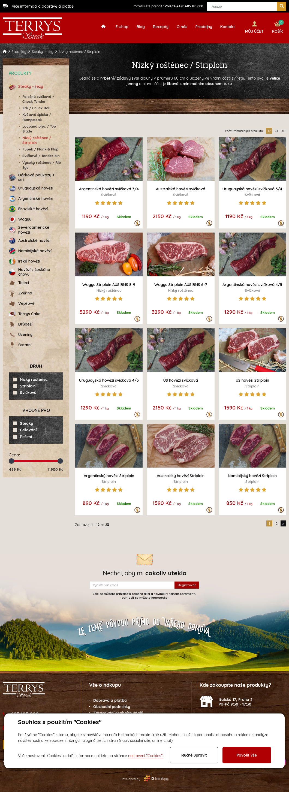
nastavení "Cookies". (145, 755)
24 (276, 129)
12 (269, 129)
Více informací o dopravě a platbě (43, 6)
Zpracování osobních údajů (118, 711)
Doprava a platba (110, 699)
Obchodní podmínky (111, 705)
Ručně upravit (194, 755)
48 (283, 129)
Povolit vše (247, 755)
